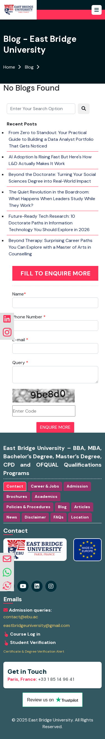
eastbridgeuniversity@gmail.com (36, 625)
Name (19, 294)
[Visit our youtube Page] (23, 586)
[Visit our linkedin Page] (51, 586)
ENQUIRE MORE (55, 427)
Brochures (16, 496)
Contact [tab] (14, 486)
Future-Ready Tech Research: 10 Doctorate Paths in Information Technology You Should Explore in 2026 (49, 222)
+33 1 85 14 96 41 (41, 679)
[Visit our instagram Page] (37, 586)
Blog (29, 67)
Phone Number (29, 317)
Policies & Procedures (28, 506)
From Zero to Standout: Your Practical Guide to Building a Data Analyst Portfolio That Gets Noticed (51, 139)
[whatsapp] (7, 572)
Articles (82, 506)
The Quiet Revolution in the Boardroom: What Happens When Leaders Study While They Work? (52, 198)
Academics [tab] (46, 496)
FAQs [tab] (58, 517)
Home (9, 67)
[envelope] (7, 559)
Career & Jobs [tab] (45, 486)
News (11, 517)
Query (20, 362)
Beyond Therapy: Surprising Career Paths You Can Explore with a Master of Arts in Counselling (50, 247)
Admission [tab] (77, 486)
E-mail (20, 340)
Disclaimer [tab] (35, 517)
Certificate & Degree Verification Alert (33, 652)
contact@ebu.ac (20, 617)
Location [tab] (80, 517)
